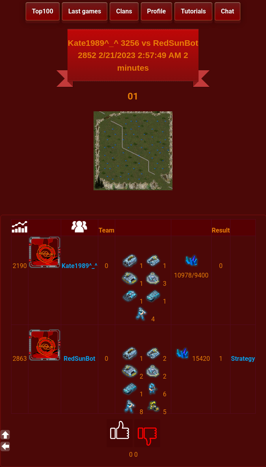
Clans (124, 11)
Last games (84, 11)
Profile (156, 11)
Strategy (243, 358)
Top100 (42, 11)
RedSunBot (79, 358)
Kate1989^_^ (79, 266)
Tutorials (193, 11)
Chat (227, 11)
